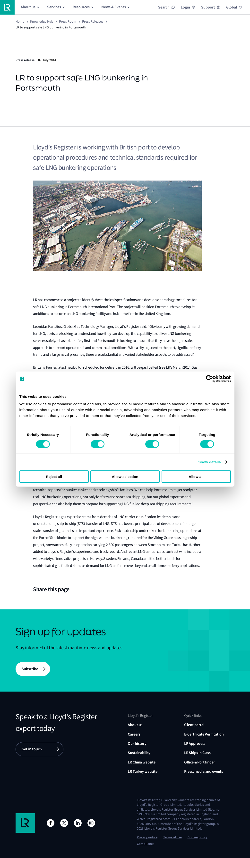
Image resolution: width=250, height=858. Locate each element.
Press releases (92, 21)
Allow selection (125, 477)
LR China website (141, 762)
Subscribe (30, 668)
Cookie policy (197, 837)
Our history (137, 743)
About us (135, 724)
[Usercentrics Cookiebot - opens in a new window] (209, 378)
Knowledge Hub (41, 21)
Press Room (67, 21)
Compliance (145, 843)
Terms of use (172, 837)
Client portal (194, 724)
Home (20, 21)
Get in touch (32, 749)
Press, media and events (203, 771)
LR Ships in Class (197, 752)
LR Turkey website (142, 771)
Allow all (196, 477)
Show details (209, 462)
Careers (134, 734)
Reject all (54, 477)
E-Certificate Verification (204, 734)
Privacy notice (147, 837)
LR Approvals (194, 743)
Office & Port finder (199, 762)
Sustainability (139, 752)
